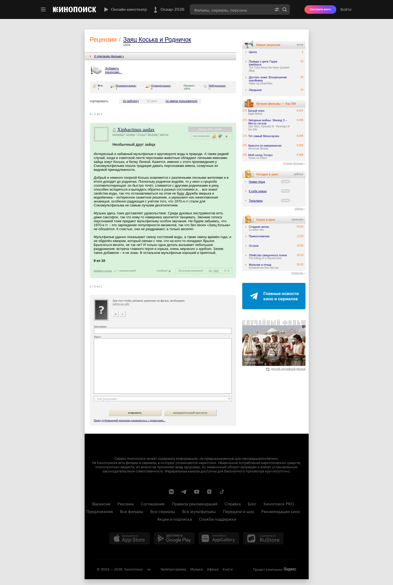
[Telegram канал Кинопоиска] (184, 492)
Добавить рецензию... (113, 70)
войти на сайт (121, 303)
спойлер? (162, 270)
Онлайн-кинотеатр (125, 9)
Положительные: (126, 85)
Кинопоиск (133, 568)
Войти (346, 9)
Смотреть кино (320, 9)
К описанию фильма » (109, 56)
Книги (228, 568)
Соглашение (153, 503)
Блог (252, 503)
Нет (216, 270)
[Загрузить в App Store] (129, 538)
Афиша (213, 568)
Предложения (99, 511)
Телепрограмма (173, 568)
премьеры (297, 273)
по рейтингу (131, 101)
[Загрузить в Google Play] (174, 538)
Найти (284, 9)
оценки (130, 134)
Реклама (126, 503)
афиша (299, 208)
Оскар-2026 (168, 9)
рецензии (118, 134)
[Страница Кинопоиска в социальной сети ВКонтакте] (171, 492)
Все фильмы (131, 511)
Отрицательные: (161, 85)
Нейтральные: (217, 85)
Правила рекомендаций (194, 503)
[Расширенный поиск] (277, 9)
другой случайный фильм (285, 368)
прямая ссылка (103, 270)
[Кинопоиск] (74, 9)
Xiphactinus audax (136, 129)
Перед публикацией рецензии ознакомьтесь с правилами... (130, 420)
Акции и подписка (174, 518)
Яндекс (290, 569)
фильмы (153, 134)
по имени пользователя (181, 101)
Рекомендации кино (280, 511)
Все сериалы (162, 511)
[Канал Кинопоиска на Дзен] (209, 492)
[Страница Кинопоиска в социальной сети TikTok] (222, 492)
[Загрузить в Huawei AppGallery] (218, 538)
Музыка (196, 568)
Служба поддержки (217, 518)
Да (210, 270)
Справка (233, 503)
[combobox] (230, 9)
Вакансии (101, 503)
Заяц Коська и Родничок (157, 39)
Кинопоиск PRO (279, 503)
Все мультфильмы (199, 511)
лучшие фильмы (293, 163)
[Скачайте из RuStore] (263, 538)
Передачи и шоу (238, 511)
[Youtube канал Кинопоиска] (196, 492)
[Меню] (43, 9)
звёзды (164, 134)
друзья (141, 134)
